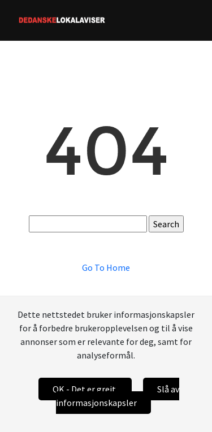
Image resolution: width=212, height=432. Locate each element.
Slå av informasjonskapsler (118, 395)
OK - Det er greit (85, 389)
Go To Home (106, 267)
